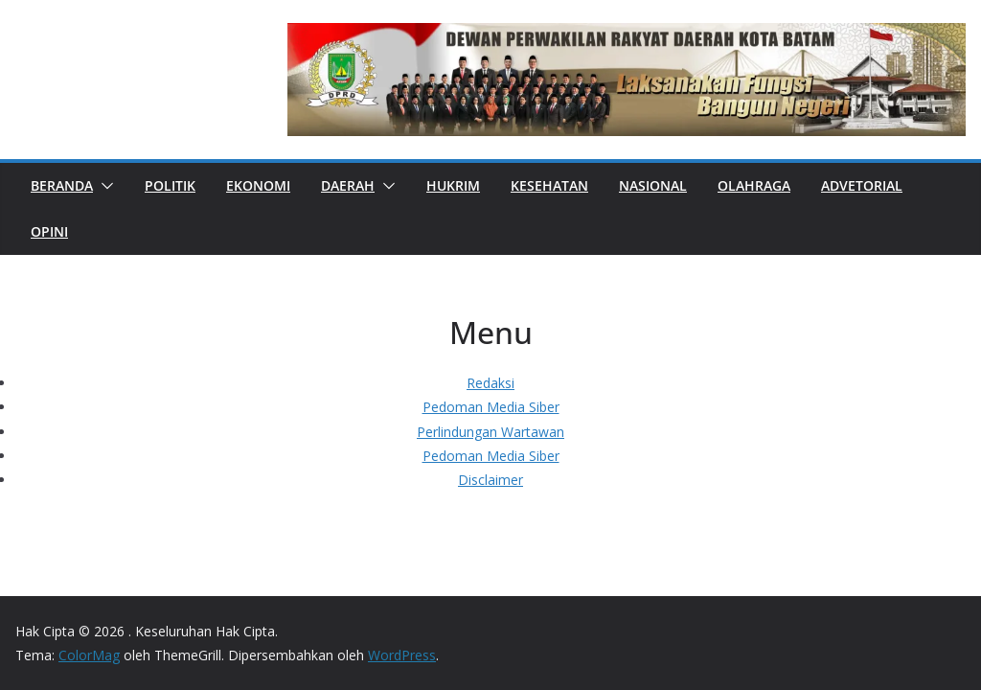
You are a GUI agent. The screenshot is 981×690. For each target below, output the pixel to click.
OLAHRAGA (754, 185)
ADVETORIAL (861, 185)
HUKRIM (453, 185)
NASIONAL (653, 185)
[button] (103, 185)
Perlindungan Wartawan (490, 432)
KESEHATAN (549, 185)
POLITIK (170, 185)
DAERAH (348, 185)
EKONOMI (258, 185)
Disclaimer (490, 480)
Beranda (62, 185)
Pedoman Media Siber (490, 407)
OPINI (49, 231)
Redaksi (490, 383)
